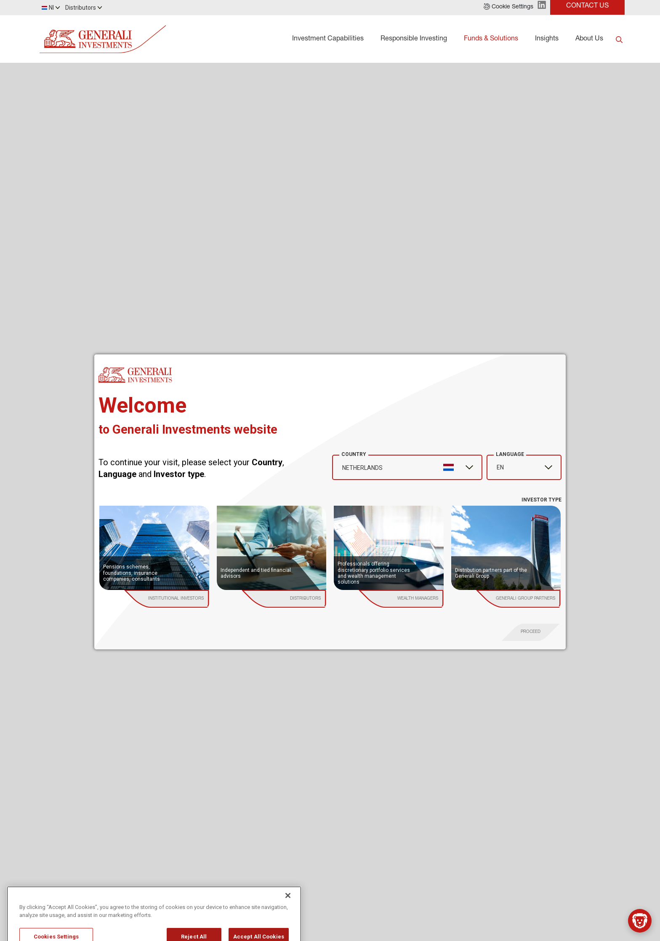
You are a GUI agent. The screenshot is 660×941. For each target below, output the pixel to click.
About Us (589, 39)
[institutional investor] (175, 599)
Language (510, 454)
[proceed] (531, 632)
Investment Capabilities (328, 39)
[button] (508, 7)
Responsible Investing (414, 39)
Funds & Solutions (491, 39)
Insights (547, 39)
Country (353, 454)
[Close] (288, 912)
